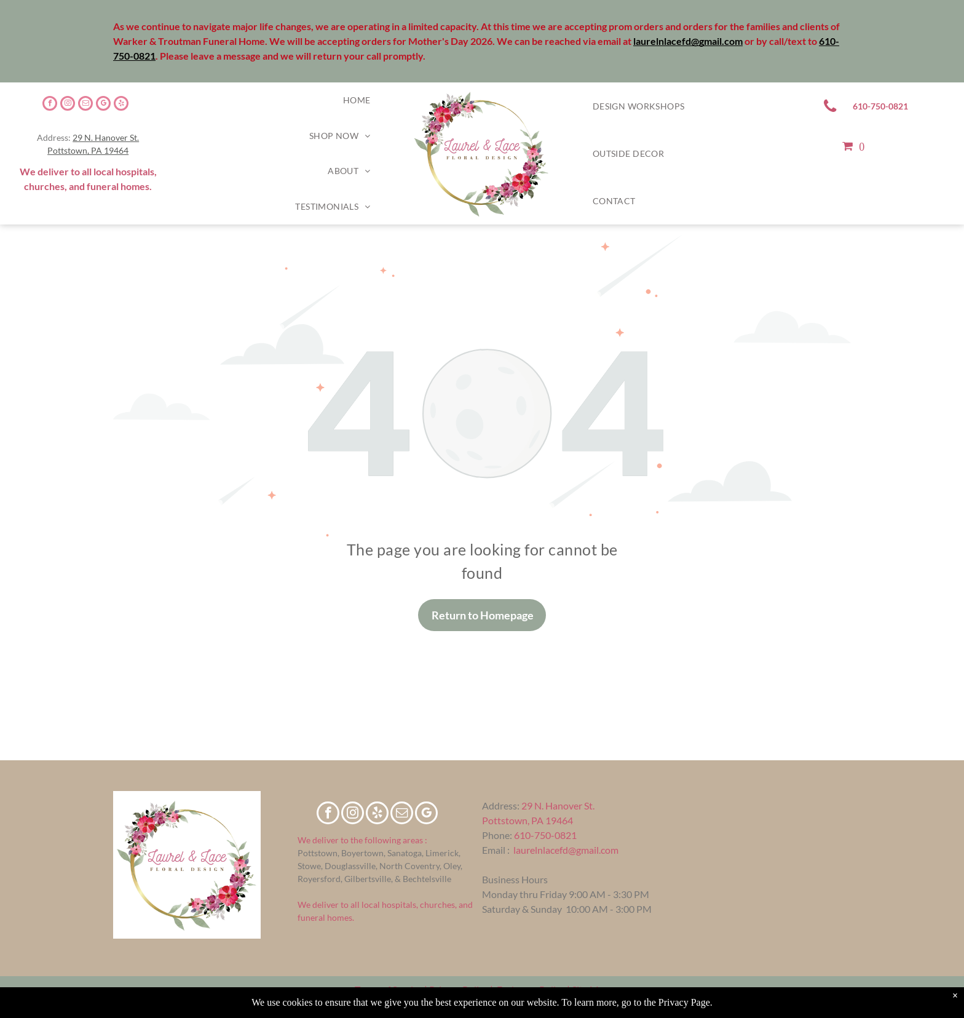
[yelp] (121, 105)
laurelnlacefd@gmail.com (565, 850)
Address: (501, 805)
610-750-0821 (545, 835)
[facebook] (49, 105)
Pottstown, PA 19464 (87, 150)
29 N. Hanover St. (106, 137)
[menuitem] (357, 100)
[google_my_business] (103, 105)
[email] (85, 105)
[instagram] (67, 105)
